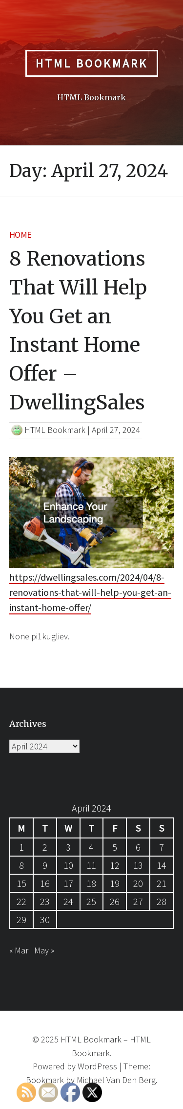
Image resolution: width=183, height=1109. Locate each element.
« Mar (18, 950)
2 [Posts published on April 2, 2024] (44, 847)
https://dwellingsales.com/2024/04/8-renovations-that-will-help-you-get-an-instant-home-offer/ (90, 592)
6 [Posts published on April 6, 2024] (138, 847)
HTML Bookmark (92, 63)
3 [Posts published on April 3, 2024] (68, 847)
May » (44, 950)
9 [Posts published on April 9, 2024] (44, 865)
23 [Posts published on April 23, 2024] (45, 901)
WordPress (97, 1066)
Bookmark (45, 1080)
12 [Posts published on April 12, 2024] (115, 865)
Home (20, 234)
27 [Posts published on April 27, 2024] (138, 901)
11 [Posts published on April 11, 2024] (91, 865)
